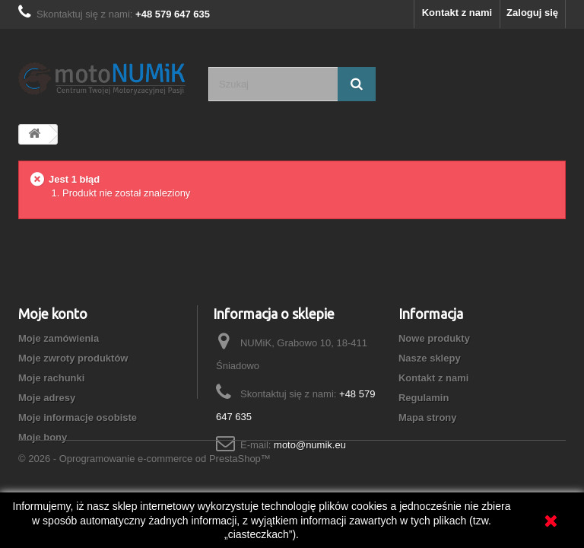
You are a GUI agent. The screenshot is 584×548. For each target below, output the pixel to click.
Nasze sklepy (429, 358)
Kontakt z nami (457, 12)
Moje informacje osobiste (77, 417)
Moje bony (42, 437)
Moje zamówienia (58, 338)
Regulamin (423, 397)
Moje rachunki (51, 378)
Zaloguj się (532, 12)
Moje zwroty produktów (73, 358)
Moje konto (52, 313)
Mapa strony (427, 417)
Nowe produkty (434, 338)
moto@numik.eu (310, 445)
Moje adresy (46, 397)
